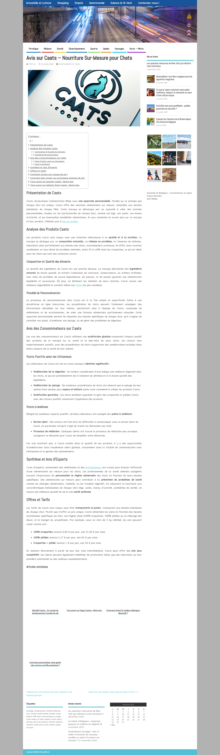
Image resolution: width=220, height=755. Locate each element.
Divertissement (77, 48)
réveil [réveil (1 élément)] (41, 725)
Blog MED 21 (41, 18)
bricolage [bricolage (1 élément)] (30, 711)
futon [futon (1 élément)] (39, 717)
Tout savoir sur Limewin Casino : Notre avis (51, 181)
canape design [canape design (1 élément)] (40, 711)
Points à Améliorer (42, 164)
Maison (47, 48)
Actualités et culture (38, 3)
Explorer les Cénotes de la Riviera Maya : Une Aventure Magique (174, 120)
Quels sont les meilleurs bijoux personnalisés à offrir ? (112, 692)
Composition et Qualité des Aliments (50, 152)
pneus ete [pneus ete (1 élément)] (37, 722)
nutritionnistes (93, 467)
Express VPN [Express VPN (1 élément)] (31, 717)
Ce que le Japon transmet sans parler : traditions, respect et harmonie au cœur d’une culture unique (174, 92)
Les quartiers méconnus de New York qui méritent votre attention (169, 65)
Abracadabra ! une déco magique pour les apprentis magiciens (174, 78)
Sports (94, 48)
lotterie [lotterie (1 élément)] (47, 719)
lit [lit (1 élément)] (38, 719)
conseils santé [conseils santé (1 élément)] (36, 714)
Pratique (33, 48)
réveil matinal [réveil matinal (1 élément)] (49, 725)
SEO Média (152, 199)
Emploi (79, 3)
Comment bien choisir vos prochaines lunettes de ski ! (57, 178)
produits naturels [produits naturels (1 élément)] (48, 722)
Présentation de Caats (41, 145)
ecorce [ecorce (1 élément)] (58, 714)
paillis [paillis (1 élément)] (59, 719)
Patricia (32, 64)
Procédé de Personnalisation (46, 155)
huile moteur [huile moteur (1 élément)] (31, 719)
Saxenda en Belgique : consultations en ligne (169, 193)
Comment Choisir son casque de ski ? (49, 174)
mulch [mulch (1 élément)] (53, 719)
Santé (60, 48)
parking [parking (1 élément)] (29, 722)
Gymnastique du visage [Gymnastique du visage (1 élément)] (51, 717)
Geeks (106, 48)
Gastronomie (96, 3)
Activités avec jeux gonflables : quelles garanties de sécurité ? (173, 107)
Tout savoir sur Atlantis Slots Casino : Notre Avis (54, 185)
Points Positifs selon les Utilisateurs (49, 161)
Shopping (63, 3)
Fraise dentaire (154, 196)
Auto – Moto (136, 48)
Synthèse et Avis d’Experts (43, 167)
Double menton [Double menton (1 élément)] (49, 714)
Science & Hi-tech (121, 3)
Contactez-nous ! (148, 3)
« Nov (112, 725)
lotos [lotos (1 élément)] (42, 719)
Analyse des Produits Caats (44, 148)
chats (79, 285)
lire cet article (70, 221)
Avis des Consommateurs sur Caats (48, 158)
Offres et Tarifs (38, 171)
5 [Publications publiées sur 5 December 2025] (133, 712)
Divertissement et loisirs (69, 64)
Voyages (119, 48)
